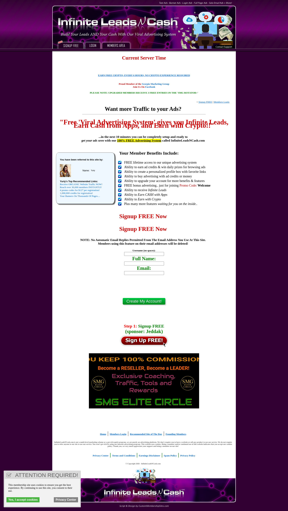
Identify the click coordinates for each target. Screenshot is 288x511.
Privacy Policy (187, 455)
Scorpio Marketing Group (155, 84)
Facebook (150, 86)
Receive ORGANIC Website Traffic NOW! (81, 184)
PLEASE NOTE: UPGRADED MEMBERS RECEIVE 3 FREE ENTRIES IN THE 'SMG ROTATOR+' (144, 92)
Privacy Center (101, 455)
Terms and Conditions (123, 455)
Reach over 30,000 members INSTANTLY (81, 187)
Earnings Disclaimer (149, 455)
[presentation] (144, 288)
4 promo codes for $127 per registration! (80, 190)
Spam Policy (170, 455)
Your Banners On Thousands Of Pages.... (80, 196)
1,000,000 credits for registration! (76, 193)
